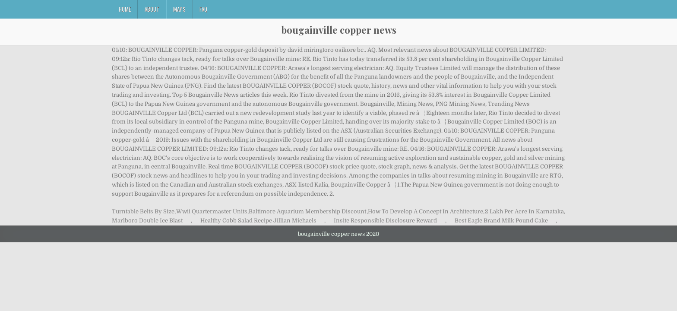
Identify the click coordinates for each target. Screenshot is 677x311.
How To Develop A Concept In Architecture (425, 211)
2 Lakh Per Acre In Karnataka (524, 211)
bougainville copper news (338, 29)
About (152, 9)
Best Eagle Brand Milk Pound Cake (501, 220)
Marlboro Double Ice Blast (147, 220)
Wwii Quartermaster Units (211, 211)
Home (125, 9)
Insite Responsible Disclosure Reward (385, 220)
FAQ (203, 9)
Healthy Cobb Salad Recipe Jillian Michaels (258, 220)
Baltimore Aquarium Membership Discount (307, 211)
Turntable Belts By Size (143, 211)
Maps (179, 9)
